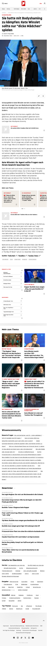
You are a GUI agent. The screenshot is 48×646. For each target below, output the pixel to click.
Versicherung (37, 587)
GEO (40, 9)
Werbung (18, 630)
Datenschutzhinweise (14, 628)
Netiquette (34, 628)
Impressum (6, 626)
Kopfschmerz (27, 598)
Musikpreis (24, 259)
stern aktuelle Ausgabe (30, 571)
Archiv (21, 568)
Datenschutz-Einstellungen (30, 630)
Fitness (4, 598)
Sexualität (11, 600)
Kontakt (40, 630)
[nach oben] (43, 620)
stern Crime (35, 573)
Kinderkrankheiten (14, 598)
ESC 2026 (23, 9)
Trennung (15, 606)
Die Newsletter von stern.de (16, 565)
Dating (11, 608)
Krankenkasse (34, 584)
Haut (37, 595)
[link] (44, 3)
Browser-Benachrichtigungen (10, 576)
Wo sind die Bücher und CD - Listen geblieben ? (28, 435)
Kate (3, 114)
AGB (41, 626)
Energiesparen (8, 584)
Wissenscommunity (32, 568)
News (3, 9)
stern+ (35, 9)
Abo (41, 3)
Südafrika (20, 587)
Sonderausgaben (17, 573)
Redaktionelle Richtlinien (32, 626)
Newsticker (7, 488)
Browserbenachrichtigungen (23, 632)
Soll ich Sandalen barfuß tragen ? (11, 438)
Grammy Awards (32, 259)
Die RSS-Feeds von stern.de (36, 565)
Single (27, 608)
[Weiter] (44, 9)
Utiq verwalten (25, 628)
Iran (29, 9)
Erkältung (30, 595)
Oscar (11, 259)
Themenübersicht (7, 571)
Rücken (36, 598)
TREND (4, 608)
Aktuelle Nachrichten (10, 568)
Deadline (22, 256)
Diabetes (21, 595)
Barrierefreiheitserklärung (17, 626)
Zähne (19, 600)
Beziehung (19, 608)
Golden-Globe (17, 259)
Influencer (29, 606)
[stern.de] (23, 3)
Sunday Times (33, 256)
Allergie (13, 595)
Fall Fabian (16, 9)
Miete (3, 587)
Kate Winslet (5, 259)
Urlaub (28, 587)
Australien (24, 581)
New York (11, 587)
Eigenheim (40, 581)
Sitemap (17, 571)
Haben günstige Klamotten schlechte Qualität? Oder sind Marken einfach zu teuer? (22, 443)
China (32, 581)
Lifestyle (4, 12)
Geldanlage (24, 584)
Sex (22, 606)
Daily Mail (11, 256)
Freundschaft (36, 608)
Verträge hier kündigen (9, 630)
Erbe (16, 584)
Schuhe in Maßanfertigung (26, 452)
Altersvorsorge (14, 581)
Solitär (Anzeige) (23, 590)
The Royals (38, 606)
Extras (8, 9)
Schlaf (3, 600)
